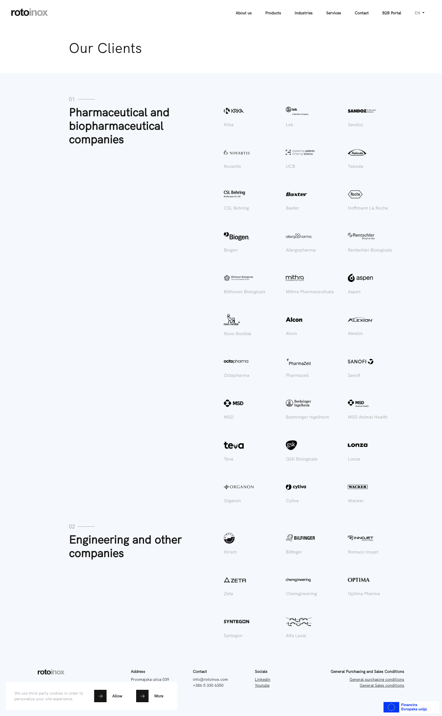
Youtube (262, 685)
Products (273, 12)
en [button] (418, 12)
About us (244, 12)
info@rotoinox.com (210, 679)
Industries (304, 12)
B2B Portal (391, 12)
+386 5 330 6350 (208, 685)
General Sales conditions (382, 685)
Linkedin (262, 679)
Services (333, 12)
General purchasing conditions (377, 679)
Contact (362, 12)
